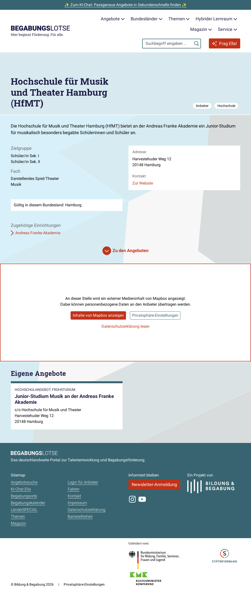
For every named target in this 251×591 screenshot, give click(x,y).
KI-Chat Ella (21, 489)
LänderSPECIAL (24, 509)
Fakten (73, 489)
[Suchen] (196, 43)
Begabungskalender (28, 502)
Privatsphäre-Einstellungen (155, 315)
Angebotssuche (24, 482)
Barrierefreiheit (80, 516)
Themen (18, 516)
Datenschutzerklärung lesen (125, 326)
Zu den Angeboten (131, 250)
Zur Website (142, 183)
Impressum (77, 502)
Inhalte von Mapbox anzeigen (98, 315)
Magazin (18, 523)
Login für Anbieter (83, 482)
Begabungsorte (24, 496)
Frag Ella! (224, 43)
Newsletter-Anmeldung (154, 484)
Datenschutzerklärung (86, 509)
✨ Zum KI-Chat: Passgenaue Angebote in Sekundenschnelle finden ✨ (125, 4)
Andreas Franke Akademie (37, 233)
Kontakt (74, 496)
